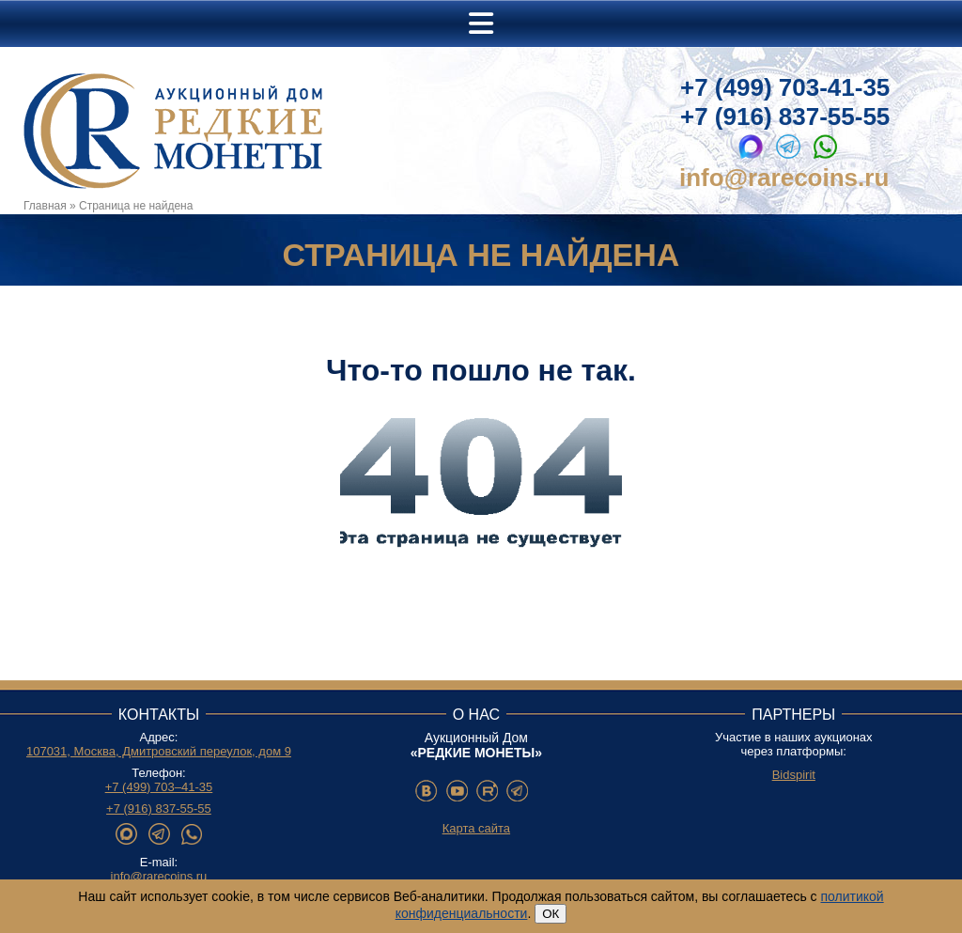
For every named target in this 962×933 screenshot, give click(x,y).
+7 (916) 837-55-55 (785, 116)
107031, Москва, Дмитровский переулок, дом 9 (158, 751)
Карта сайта (476, 828)
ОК (550, 914)
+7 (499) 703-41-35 (785, 87)
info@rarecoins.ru (784, 177)
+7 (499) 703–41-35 (159, 787)
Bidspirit (793, 775)
